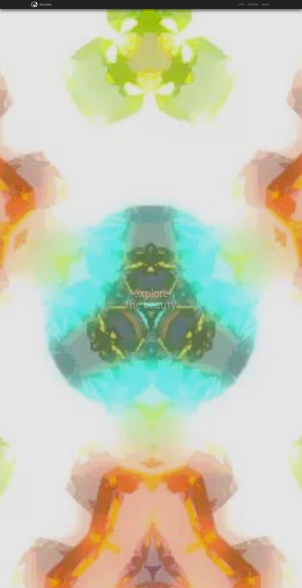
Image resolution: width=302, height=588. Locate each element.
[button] (34, 5)
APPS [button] (241, 4)
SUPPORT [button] (253, 4)
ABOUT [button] (266, 4)
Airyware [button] (45, 4)
